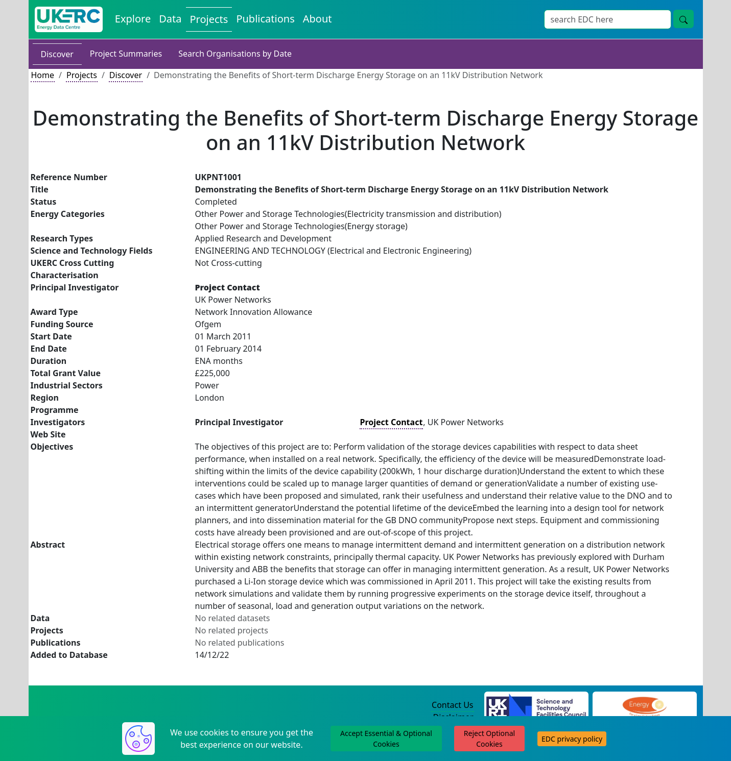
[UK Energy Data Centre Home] (69, 19)
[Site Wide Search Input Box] (607, 19)
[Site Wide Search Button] (683, 19)
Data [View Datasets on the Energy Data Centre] (170, 19)
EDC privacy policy (571, 739)
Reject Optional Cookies (489, 738)
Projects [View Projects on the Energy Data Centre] (209, 19)
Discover (57, 54)
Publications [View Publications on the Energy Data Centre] (265, 19)
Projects (81, 75)
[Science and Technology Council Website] (536, 705)
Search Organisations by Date (235, 53)
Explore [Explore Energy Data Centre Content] (133, 19)
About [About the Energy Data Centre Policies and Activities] (317, 19)
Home (43, 75)
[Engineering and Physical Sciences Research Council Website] (644, 705)
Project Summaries (126, 53)
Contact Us (452, 704)
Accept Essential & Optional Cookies (386, 738)
